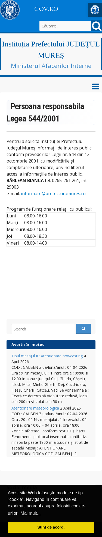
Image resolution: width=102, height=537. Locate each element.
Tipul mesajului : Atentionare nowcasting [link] (47, 355)
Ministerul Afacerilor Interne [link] (51, 65)
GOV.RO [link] (46, 9)
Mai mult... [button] (31, 513)
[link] (95, 10)
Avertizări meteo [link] (28, 344)
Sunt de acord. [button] (51, 527)
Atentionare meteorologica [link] (35, 408)
